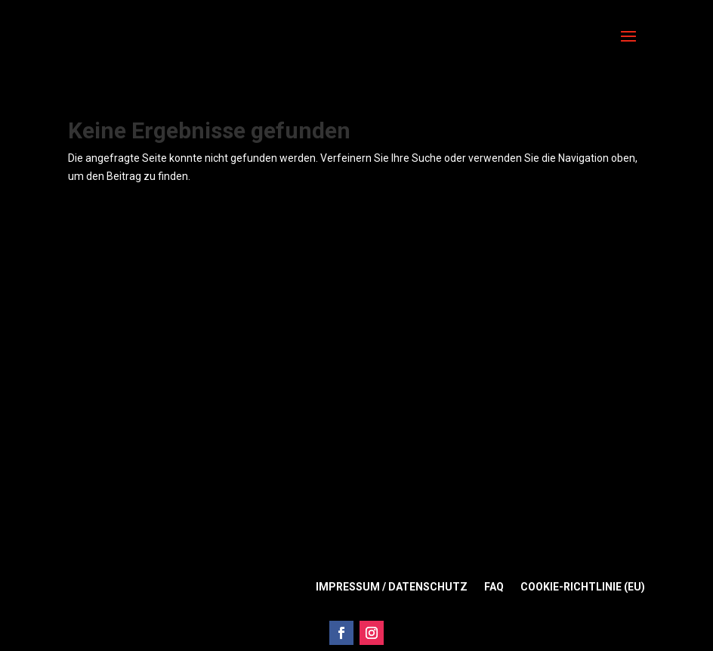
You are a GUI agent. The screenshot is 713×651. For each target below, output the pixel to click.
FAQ (494, 587)
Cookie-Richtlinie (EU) (582, 587)
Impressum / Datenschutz (392, 587)
